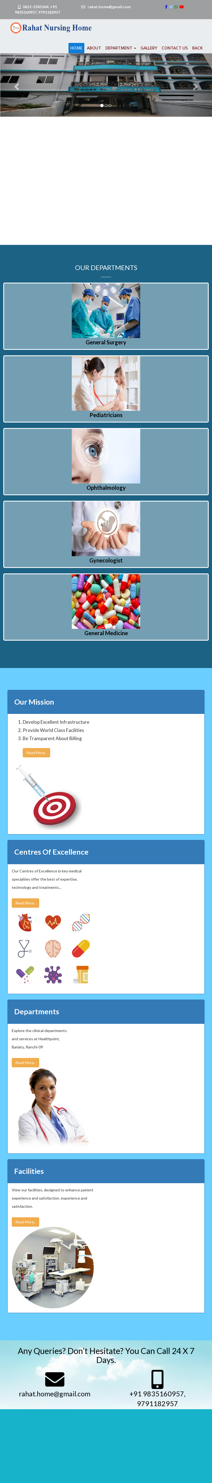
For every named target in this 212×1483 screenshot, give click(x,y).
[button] (16, 85)
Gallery (149, 48)
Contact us (175, 48)
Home (76, 48)
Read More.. (36, 752)
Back (197, 48)
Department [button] (120, 48)
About (94, 48)
